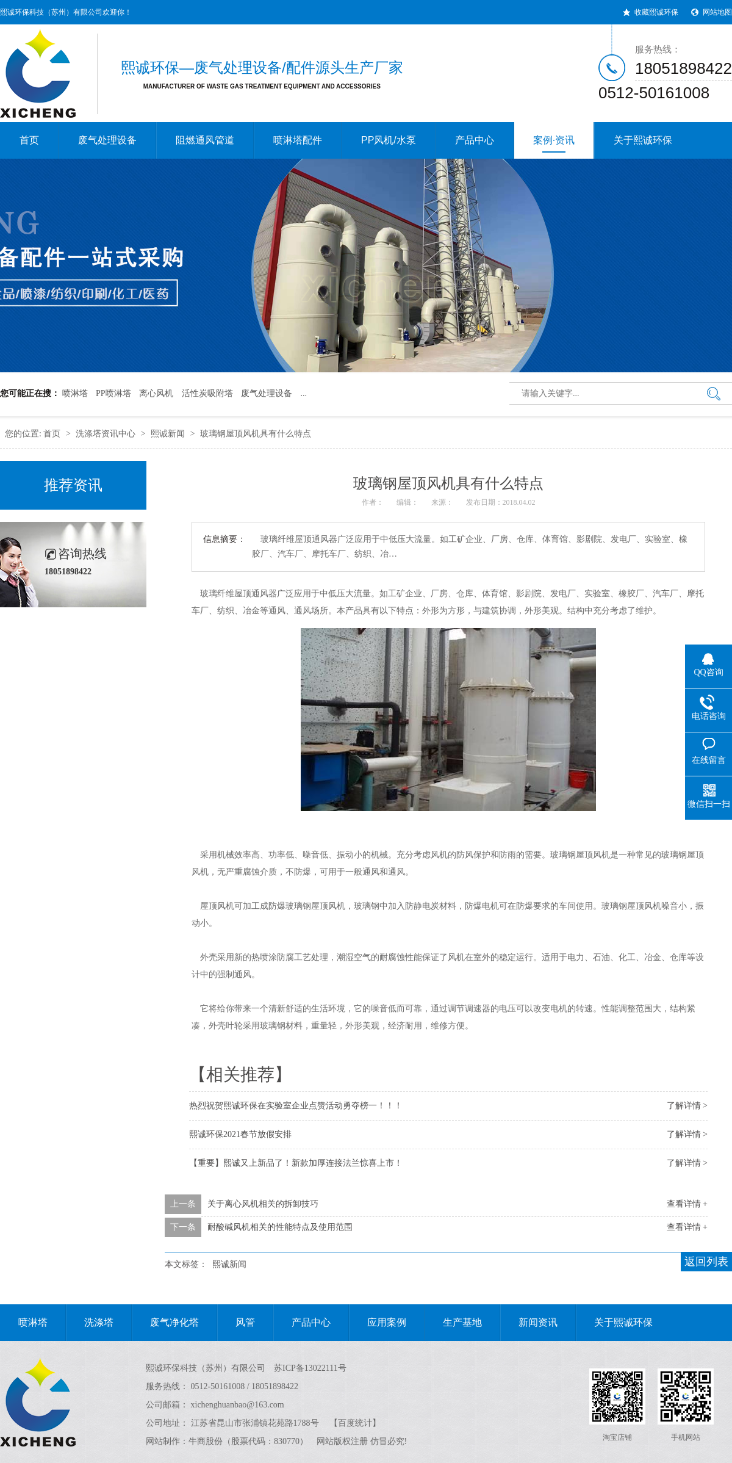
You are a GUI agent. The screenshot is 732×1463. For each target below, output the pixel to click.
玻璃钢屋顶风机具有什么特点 (255, 433)
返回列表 (706, 1261)
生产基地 (453, 1322)
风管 (236, 1322)
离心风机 (156, 393)
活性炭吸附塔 (207, 393)
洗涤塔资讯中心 (105, 433)
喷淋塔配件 (297, 140)
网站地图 (717, 12)
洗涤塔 (89, 1322)
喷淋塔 (75, 393)
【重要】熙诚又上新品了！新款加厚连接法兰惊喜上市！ (296, 1163)
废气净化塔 (165, 1322)
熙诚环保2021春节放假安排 (240, 1134)
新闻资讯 (529, 1322)
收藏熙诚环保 (656, 12)
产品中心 (474, 140)
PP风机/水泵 (388, 140)
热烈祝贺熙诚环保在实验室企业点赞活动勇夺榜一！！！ (296, 1105)
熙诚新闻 (168, 433)
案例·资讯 (554, 144)
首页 (29, 140)
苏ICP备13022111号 (310, 1368)
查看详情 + (687, 1203)
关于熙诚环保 (643, 140)
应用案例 (377, 1322)
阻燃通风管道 (205, 140)
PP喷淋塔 (113, 393)
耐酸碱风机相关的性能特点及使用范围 (280, 1227)
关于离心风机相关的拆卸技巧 (262, 1203)
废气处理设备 (107, 140)
